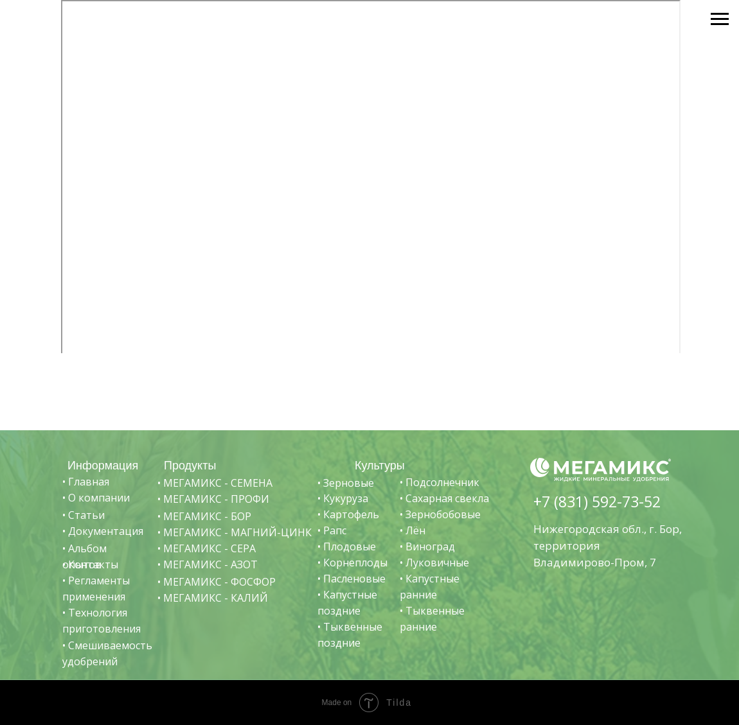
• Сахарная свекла (444, 498)
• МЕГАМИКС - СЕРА (206, 548)
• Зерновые (345, 483)
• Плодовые (346, 546)
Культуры (380, 465)
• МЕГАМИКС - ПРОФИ (213, 499)
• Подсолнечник (439, 482)
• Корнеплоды (352, 562)
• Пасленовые (351, 579)
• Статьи (83, 515)
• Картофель (348, 514)
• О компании (96, 498)
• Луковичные (434, 562)
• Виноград (427, 546)
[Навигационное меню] (720, 19)
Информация (102, 465)
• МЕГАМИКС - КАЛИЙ (212, 598)
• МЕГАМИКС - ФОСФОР (216, 582)
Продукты (190, 465)
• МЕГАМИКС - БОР (204, 516)
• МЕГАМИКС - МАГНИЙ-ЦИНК (234, 532)
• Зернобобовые (440, 514)
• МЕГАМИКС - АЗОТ (207, 564)
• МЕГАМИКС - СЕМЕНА (214, 483)
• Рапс (331, 530)
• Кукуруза (342, 498)
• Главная (85, 482)
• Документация (102, 531)
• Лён (412, 530)
